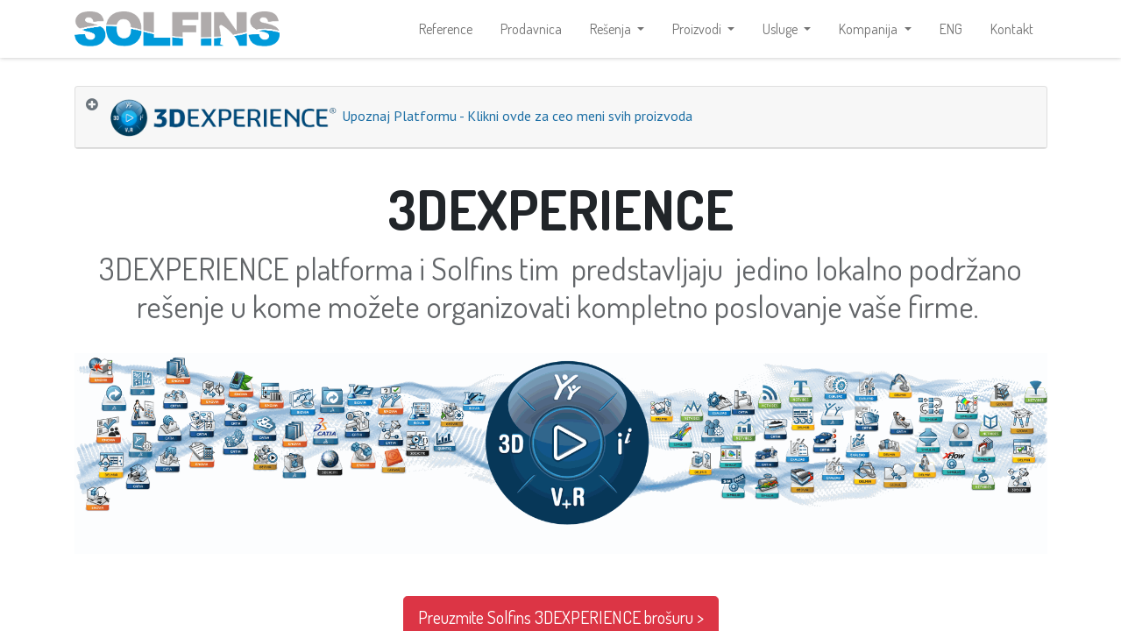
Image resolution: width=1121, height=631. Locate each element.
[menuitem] (445, 31)
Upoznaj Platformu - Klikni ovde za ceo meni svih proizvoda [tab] (399, 122)
